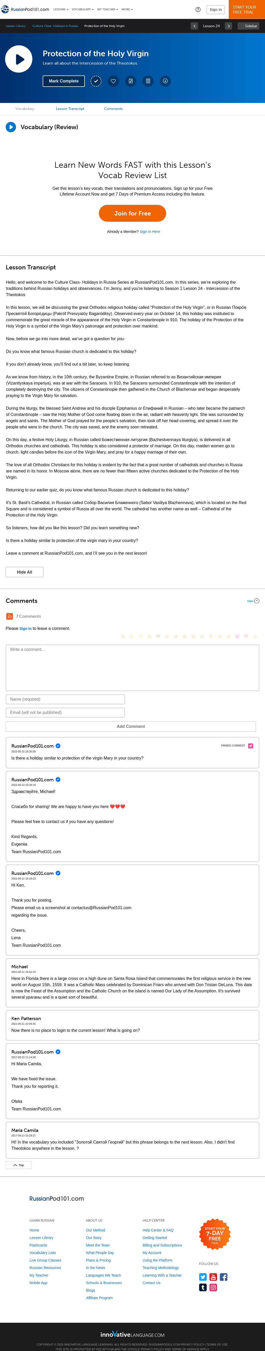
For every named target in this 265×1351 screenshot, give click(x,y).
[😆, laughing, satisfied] (175, 617)
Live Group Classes (45, 1252)
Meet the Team (98, 1237)
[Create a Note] (130, 81)
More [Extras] (126, 9)
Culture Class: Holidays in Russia (54, 26)
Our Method (95, 1222)
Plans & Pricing (98, 1252)
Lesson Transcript (70, 109)
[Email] (65, 705)
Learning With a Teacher (162, 1267)
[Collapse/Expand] (132, 601)
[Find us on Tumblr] (203, 1280)
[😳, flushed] (131, 617)
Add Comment (33, 718)
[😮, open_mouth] (228, 617)
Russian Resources (45, 1260)
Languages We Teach (103, 1267)
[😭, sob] (202, 617)
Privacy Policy (192, 1336)
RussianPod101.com (164, 1336)
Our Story (93, 1230)
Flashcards (38, 1237)
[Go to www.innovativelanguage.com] (132, 1325)
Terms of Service (186, 1341)
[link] (194, 26)
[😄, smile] (123, 617)
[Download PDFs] (148, 81)
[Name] (65, 692)
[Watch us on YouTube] (213, 1269)
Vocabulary (81, 9)
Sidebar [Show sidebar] (251, 26)
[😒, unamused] (149, 617)
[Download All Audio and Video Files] (165, 81)
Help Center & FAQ (158, 1222)
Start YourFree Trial (247, 10)
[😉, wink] (193, 617)
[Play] (11, 127)
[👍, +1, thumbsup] (255, 617)
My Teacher (106, 9)
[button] (198, 9)
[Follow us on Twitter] (203, 1269)
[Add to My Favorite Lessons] (113, 81)
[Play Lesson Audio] (18, 59)
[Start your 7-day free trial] (215, 1227)
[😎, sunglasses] (158, 617)
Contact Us (151, 1275)
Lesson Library (16, 26)
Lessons (59, 9)
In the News (95, 1260)
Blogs (90, 1282)
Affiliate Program (99, 1290)
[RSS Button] (9, 616)
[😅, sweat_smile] (184, 617)
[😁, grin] (140, 617)
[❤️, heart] (246, 617)
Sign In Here (150, 231)
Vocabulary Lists (43, 1245)
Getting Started (155, 1230)
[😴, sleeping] (219, 617)
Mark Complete (64, 81)
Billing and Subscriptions (162, 1237)
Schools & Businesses (104, 1275)
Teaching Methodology (161, 1260)
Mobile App (38, 1275)
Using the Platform (157, 1252)
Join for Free (132, 213)
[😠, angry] (167, 617)
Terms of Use (217, 1336)
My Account (152, 1245)
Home (34, 1222)
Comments (113, 109)
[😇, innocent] (211, 617)
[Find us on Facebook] (224, 1269)
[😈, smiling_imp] (237, 617)
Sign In (216, 10)
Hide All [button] (24, 572)
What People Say (100, 1245)
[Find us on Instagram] (213, 1280)
